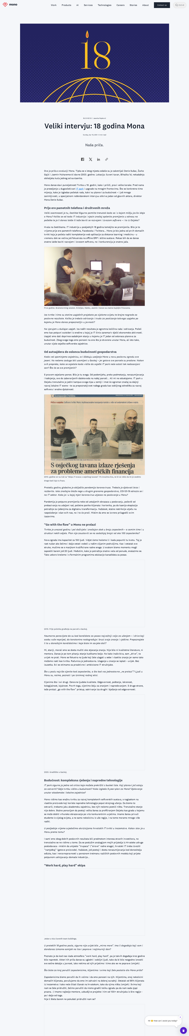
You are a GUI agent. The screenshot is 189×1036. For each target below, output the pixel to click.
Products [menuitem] (66, 5)
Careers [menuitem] (120, 5)
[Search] (176, 5)
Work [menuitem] (53, 5)
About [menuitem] (145, 5)
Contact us (162, 5)
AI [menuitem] (77, 5)
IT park (79, 188)
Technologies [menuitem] (104, 5)
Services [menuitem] (88, 5)
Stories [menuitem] (133, 5)
